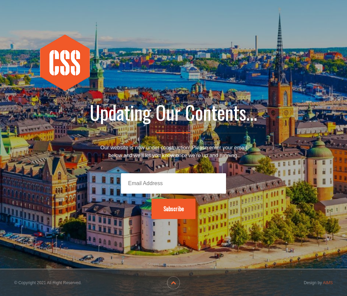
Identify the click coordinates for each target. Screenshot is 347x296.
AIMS (328, 282)
